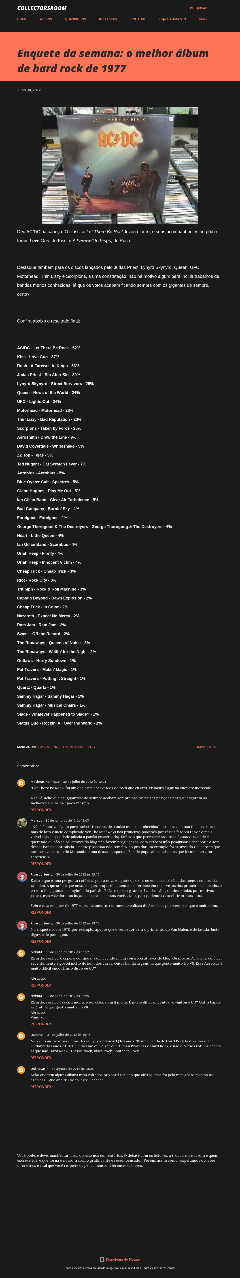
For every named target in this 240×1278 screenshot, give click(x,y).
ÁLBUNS (46, 19)
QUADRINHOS (75, 19)
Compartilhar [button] (205, 747)
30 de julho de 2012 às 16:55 (67, 996)
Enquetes (60, 747)
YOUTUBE (138, 19)
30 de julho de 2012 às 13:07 (67, 820)
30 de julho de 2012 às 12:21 (84, 781)
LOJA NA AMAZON (172, 19)
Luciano (37, 1035)
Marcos (36, 820)
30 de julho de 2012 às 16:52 (67, 952)
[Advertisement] (120, 1206)
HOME (22, 19)
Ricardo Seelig (82, 747)
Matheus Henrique (45, 781)
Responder (41, 809)
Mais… (204, 19)
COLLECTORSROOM (42, 8)
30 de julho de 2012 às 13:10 (77, 874)
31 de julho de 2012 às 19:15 (68, 1035)
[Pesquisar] (198, 8)
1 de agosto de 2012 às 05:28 (71, 1068)
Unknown (38, 1068)
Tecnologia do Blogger (120, 1259)
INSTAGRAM (108, 19)
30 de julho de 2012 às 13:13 (77, 923)
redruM (36, 952)
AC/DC (45, 747)
